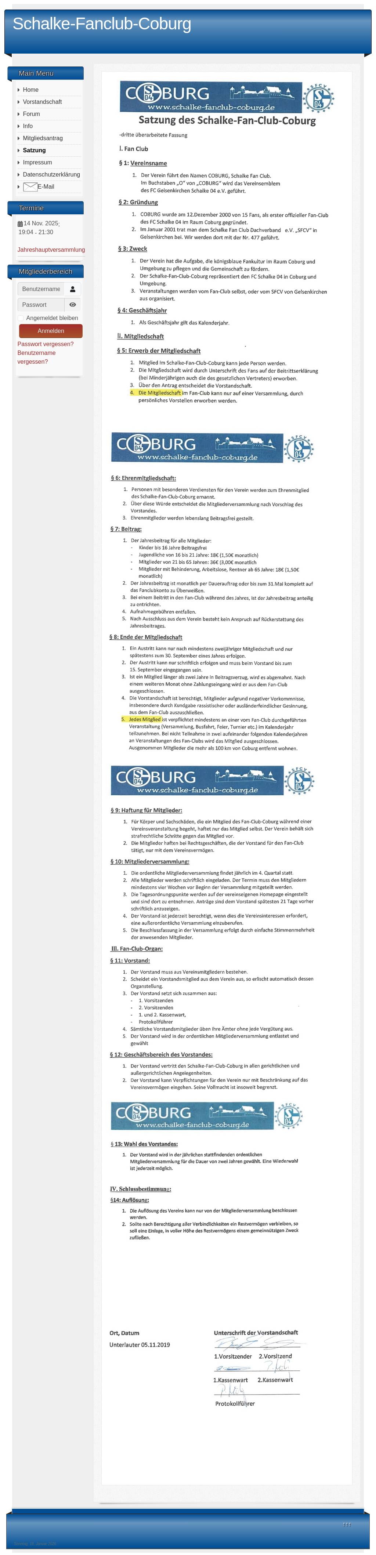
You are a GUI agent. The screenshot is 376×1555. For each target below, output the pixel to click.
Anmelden (51, 331)
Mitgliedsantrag (43, 138)
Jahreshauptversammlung (51, 250)
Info (28, 126)
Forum (31, 114)
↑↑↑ (347, 1524)
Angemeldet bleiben (52, 318)
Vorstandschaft (42, 102)
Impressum (37, 162)
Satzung (34, 150)
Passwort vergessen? (46, 344)
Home (31, 90)
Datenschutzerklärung (51, 174)
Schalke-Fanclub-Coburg (101, 23)
